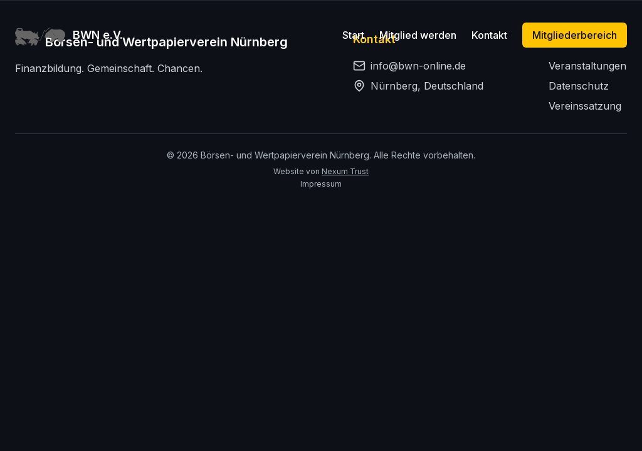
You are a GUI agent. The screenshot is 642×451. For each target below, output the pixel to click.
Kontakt (489, 35)
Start (353, 35)
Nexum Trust (345, 171)
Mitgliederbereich (574, 35)
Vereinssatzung (585, 106)
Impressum (321, 184)
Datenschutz (579, 86)
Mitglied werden (417, 35)
